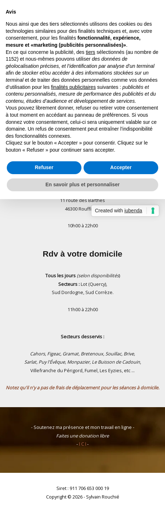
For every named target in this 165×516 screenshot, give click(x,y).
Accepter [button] (121, 167)
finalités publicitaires (73, 87)
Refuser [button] (44, 167)
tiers (90, 52)
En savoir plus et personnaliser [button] (82, 184)
